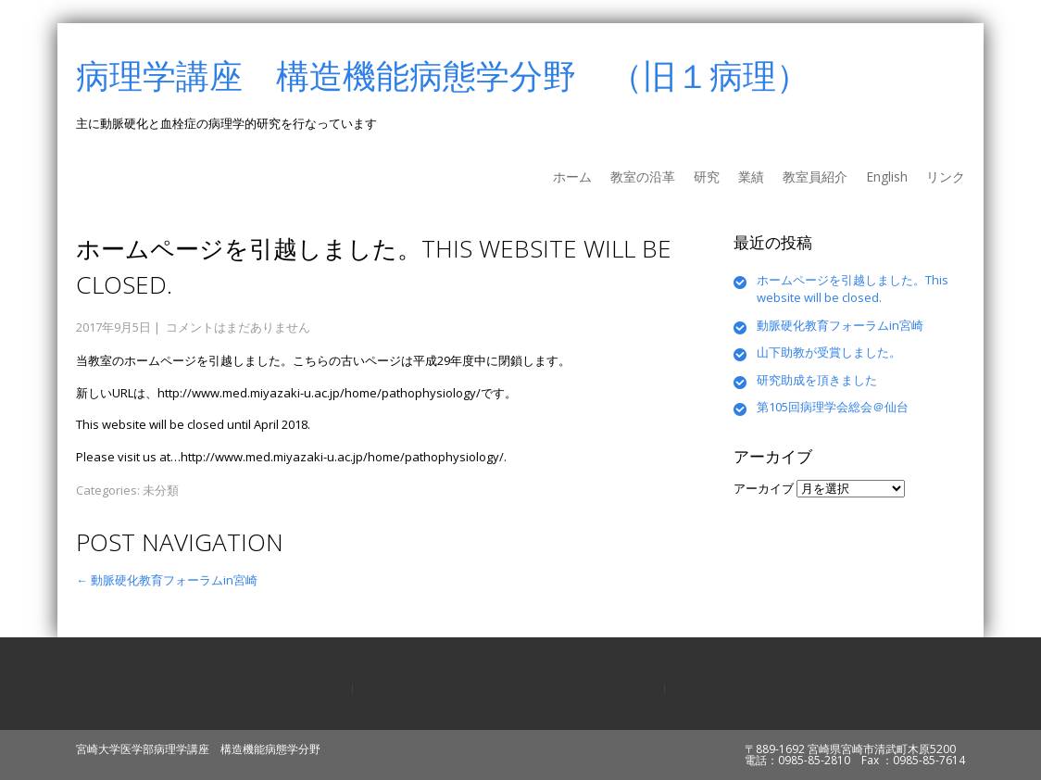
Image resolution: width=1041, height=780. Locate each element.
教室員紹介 (815, 176)
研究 (707, 176)
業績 (751, 176)
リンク (945, 176)
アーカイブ (764, 488)
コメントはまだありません (238, 327)
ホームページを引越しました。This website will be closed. (852, 289)
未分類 (161, 490)
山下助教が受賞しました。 (829, 352)
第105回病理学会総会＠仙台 (833, 406)
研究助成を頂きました (817, 379)
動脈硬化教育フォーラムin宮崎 (166, 580)
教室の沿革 (642, 176)
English (887, 176)
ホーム (572, 176)
